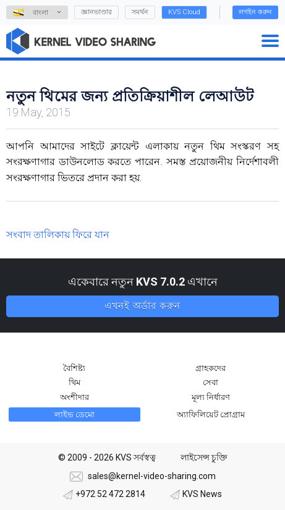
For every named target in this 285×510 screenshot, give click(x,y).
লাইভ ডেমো (74, 414)
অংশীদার (74, 397)
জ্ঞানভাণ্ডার (96, 12)
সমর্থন (140, 12)
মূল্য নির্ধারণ (211, 397)
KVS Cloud (184, 12)
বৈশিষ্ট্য (74, 368)
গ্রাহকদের (210, 368)
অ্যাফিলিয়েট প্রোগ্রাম (211, 414)
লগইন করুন (255, 12)
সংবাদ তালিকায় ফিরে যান (57, 234)
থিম (74, 382)
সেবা (210, 382)
